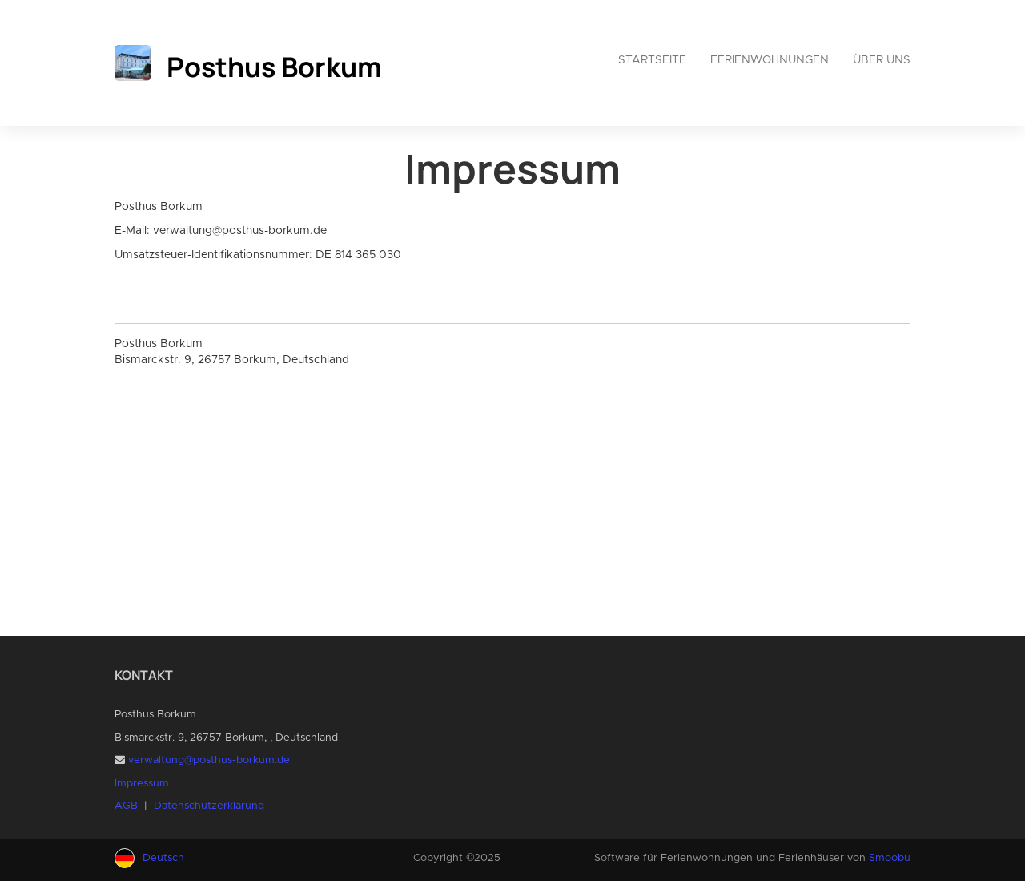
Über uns (881, 60)
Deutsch (163, 858)
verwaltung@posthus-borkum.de (209, 760)
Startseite (652, 60)
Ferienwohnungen (769, 60)
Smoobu (889, 858)
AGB (126, 806)
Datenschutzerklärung (209, 806)
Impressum (142, 783)
